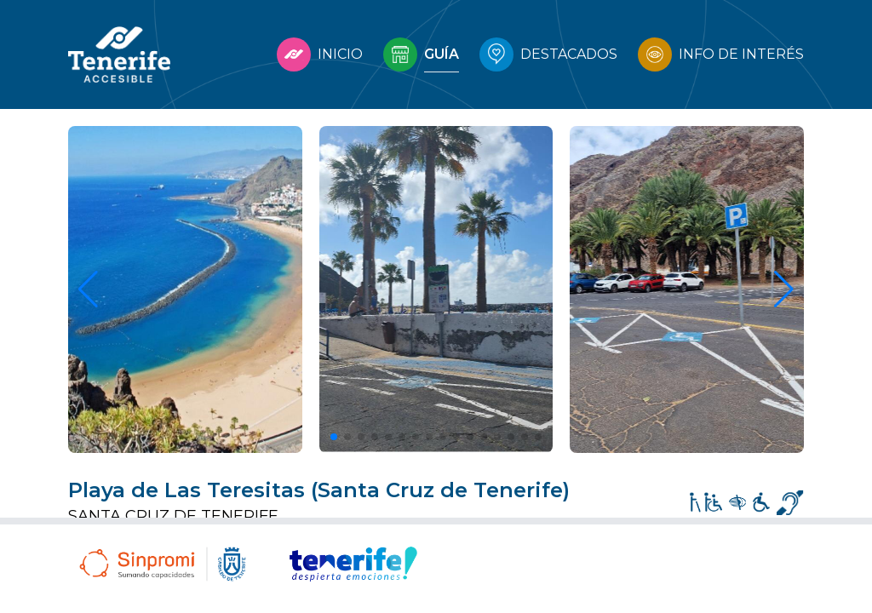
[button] (333, 436)
